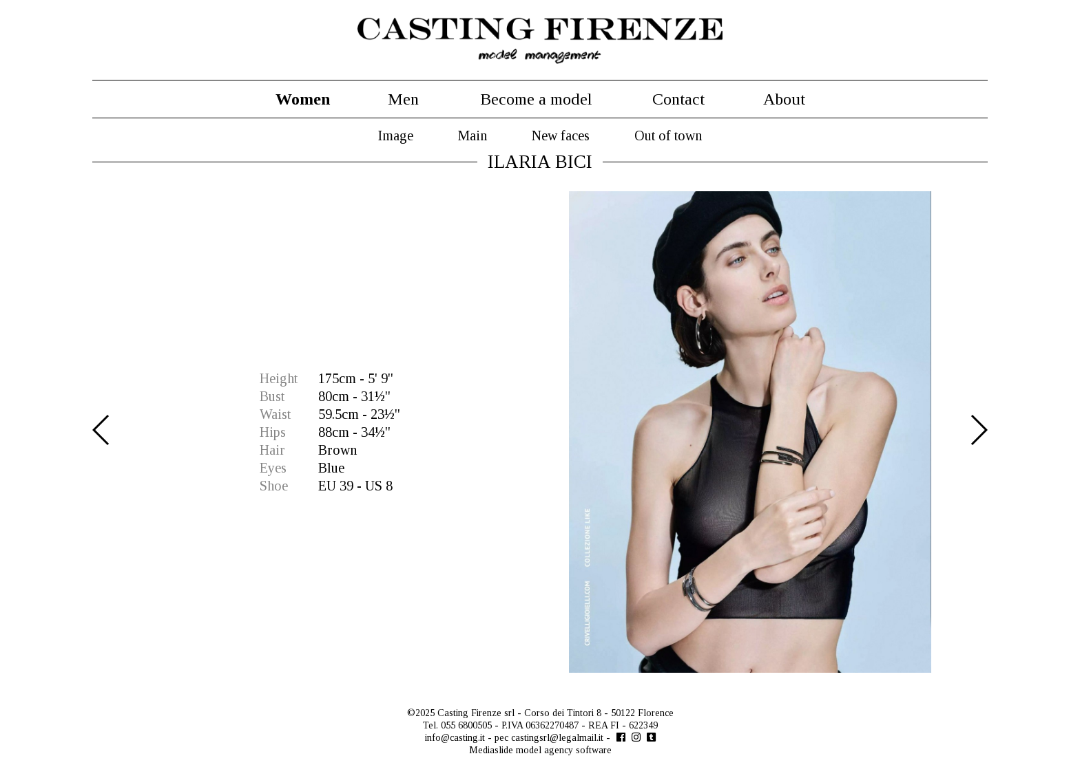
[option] (540, 432)
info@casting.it (455, 738)
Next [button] (978, 430)
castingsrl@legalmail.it (557, 738)
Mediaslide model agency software (540, 750)
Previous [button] (101, 430)
